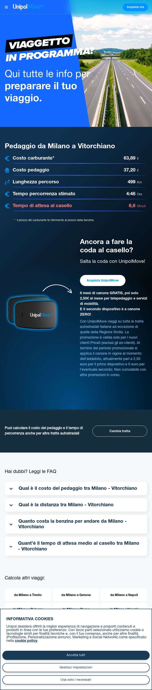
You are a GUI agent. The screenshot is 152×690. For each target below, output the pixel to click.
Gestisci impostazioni (76, 667)
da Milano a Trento (28, 595)
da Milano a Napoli (124, 595)
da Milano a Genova (76, 595)
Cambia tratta (119, 431)
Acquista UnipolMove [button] (103, 280)
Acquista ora (135, 7)
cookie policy (26, 641)
